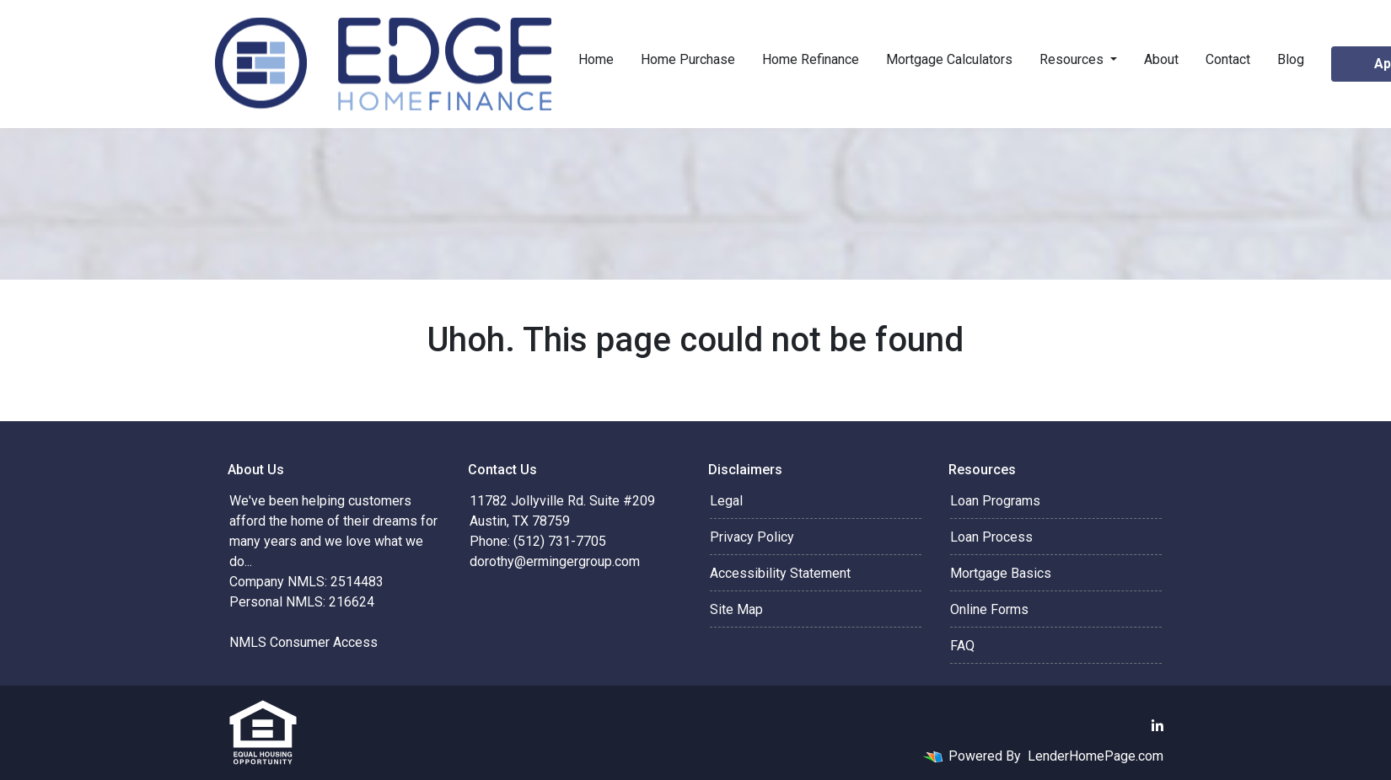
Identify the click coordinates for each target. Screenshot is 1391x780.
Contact (1228, 59)
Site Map (736, 609)
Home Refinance (810, 59)
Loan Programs (995, 501)
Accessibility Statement (780, 573)
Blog (1290, 59)
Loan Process (991, 537)
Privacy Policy (752, 537)
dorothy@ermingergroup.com (555, 561)
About (1161, 59)
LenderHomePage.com (1095, 756)
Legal (726, 501)
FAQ (962, 646)
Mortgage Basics (1000, 573)
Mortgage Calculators (949, 59)
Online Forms (989, 609)
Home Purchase (688, 59)
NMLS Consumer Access (303, 642)
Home (596, 59)
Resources (1073, 59)
